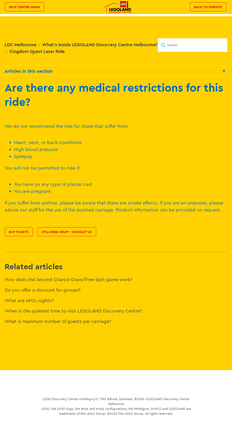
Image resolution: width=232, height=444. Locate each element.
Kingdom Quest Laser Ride (37, 51)
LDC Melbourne (20, 44)
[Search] (192, 45)
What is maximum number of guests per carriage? (58, 321)
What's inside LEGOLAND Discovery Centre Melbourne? (100, 44)
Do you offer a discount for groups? (43, 290)
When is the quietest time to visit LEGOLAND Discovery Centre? (73, 311)
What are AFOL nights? (29, 300)
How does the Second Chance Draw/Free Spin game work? (68, 279)
